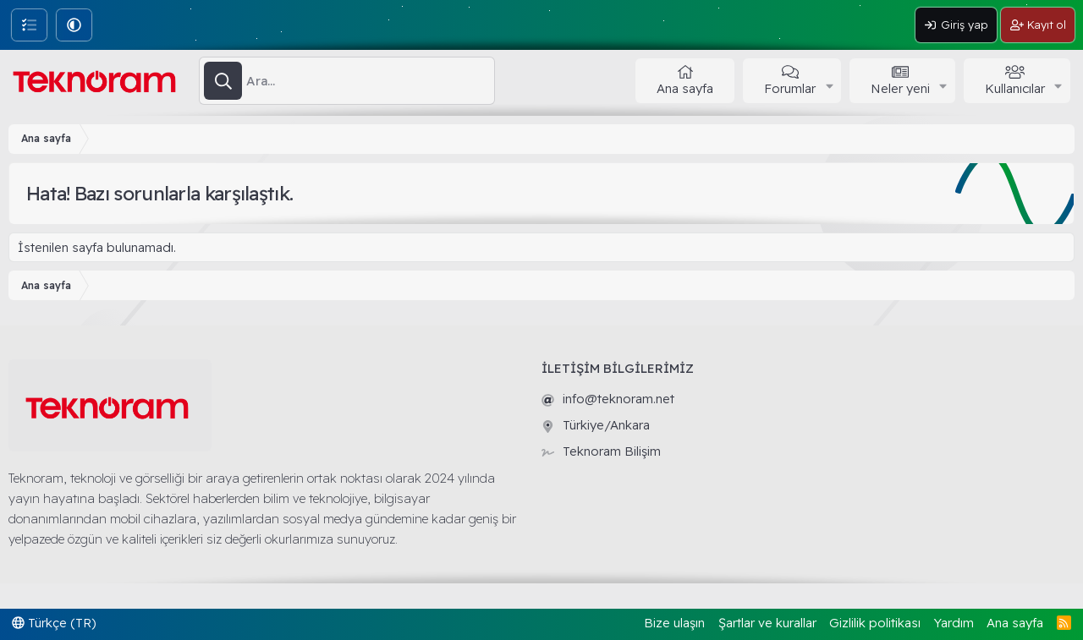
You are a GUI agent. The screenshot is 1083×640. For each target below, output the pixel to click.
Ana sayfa (685, 88)
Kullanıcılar (1015, 88)
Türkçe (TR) (54, 623)
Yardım (954, 623)
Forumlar (790, 88)
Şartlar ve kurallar (767, 623)
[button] (74, 25)
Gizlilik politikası (875, 623)
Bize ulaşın (674, 623)
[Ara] (370, 81)
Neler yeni (900, 88)
